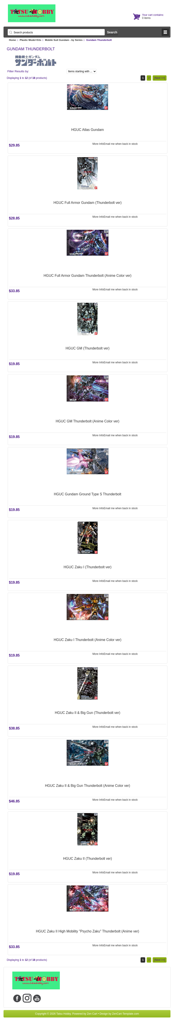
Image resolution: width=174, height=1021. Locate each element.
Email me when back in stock (121, 143)
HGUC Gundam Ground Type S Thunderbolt (87, 494)
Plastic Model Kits (30, 40)
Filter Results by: (18, 71)
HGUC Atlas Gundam (87, 130)
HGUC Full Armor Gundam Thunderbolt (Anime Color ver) (87, 275)
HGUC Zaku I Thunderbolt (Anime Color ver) (87, 640)
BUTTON (165, 32)
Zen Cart (92, 1013)
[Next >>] (159, 78)
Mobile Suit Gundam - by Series (63, 40)
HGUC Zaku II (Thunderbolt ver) (87, 858)
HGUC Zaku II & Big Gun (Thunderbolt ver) (87, 713)
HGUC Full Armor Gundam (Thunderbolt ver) (87, 203)
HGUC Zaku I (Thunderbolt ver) (88, 567)
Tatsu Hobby (63, 1013)
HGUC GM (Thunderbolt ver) (87, 348)
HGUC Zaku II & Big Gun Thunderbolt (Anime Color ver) (87, 785)
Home (12, 40)
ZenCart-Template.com (125, 1013)
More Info (98, 143)
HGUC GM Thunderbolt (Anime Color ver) (87, 421)
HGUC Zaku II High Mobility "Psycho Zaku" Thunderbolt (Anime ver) (87, 931)
